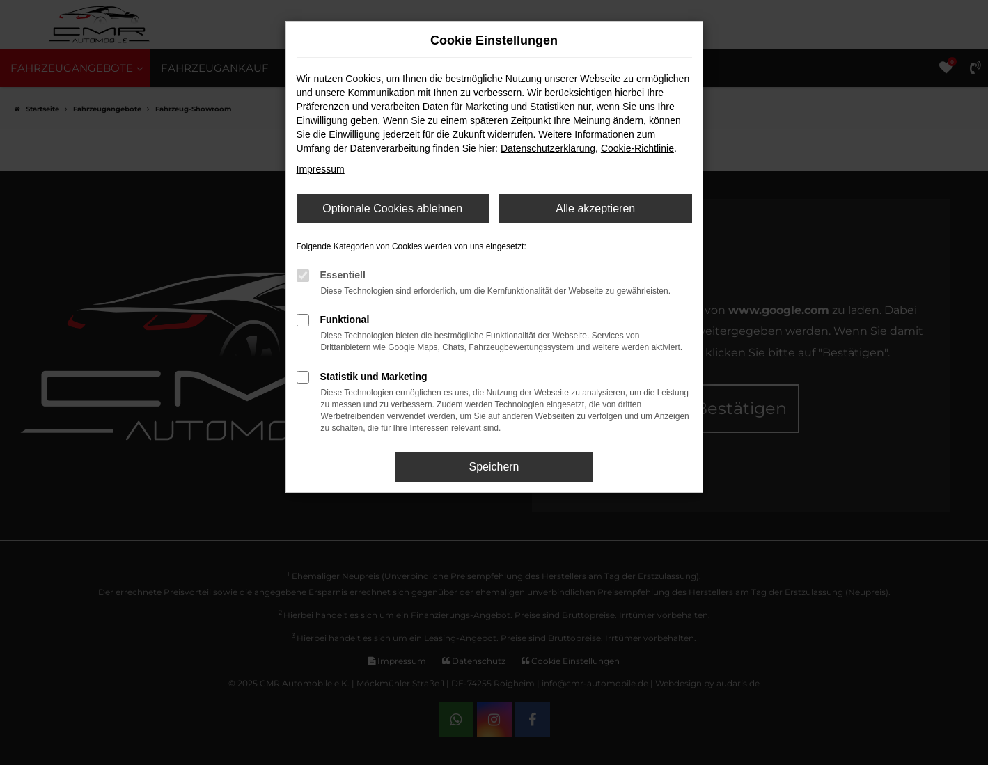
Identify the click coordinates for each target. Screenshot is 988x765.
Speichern (494, 467)
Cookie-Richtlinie (637, 148)
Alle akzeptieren (595, 208)
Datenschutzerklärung (548, 148)
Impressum (321, 169)
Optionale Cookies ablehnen (392, 208)
